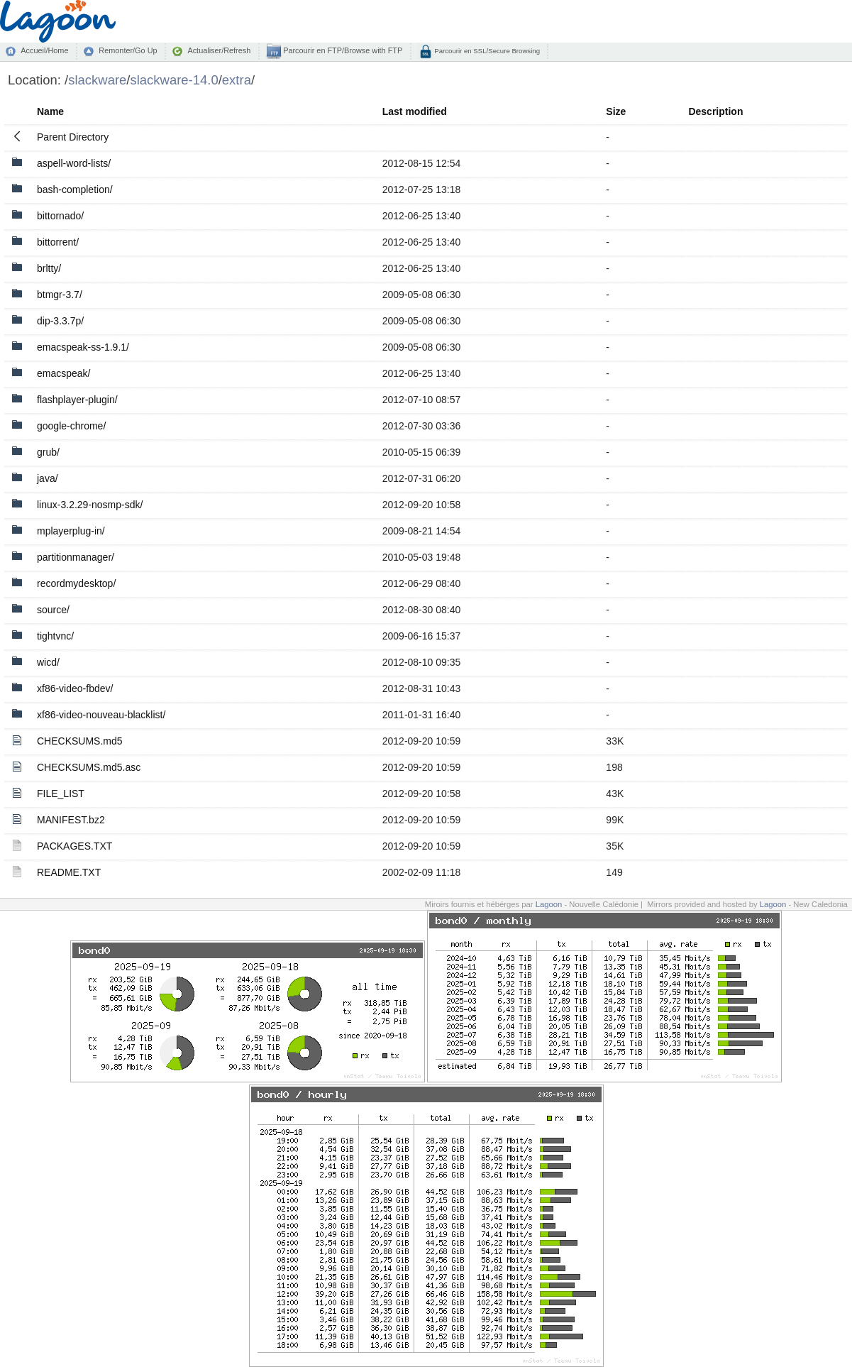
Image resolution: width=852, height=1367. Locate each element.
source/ (53, 609)
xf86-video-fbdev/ (75, 688)
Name (50, 111)
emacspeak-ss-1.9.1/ (83, 347)
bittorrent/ (58, 242)
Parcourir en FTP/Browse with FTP (341, 50)
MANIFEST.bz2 (71, 819)
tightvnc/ (55, 636)
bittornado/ (60, 215)
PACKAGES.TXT (74, 846)
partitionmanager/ (75, 557)
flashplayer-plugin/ (77, 399)
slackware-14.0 (174, 79)
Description (715, 111)
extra (236, 79)
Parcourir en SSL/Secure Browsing (486, 51)
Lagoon (549, 904)
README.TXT (69, 872)
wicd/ (48, 662)
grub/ (48, 452)
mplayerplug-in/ (71, 531)
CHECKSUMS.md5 (80, 741)
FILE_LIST (60, 793)
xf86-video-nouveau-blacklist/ (101, 714)
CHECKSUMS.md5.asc (88, 767)
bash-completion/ (75, 189)
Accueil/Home (44, 50)
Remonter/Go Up (128, 50)
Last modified (414, 111)
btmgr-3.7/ (59, 294)
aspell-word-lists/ (74, 163)
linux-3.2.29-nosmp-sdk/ (90, 504)
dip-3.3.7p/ (60, 320)
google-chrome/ (71, 426)
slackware (97, 79)
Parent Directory (73, 137)
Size (616, 111)
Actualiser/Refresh (218, 50)
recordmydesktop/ (76, 583)
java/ (47, 478)
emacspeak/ (63, 373)
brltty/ (49, 268)
